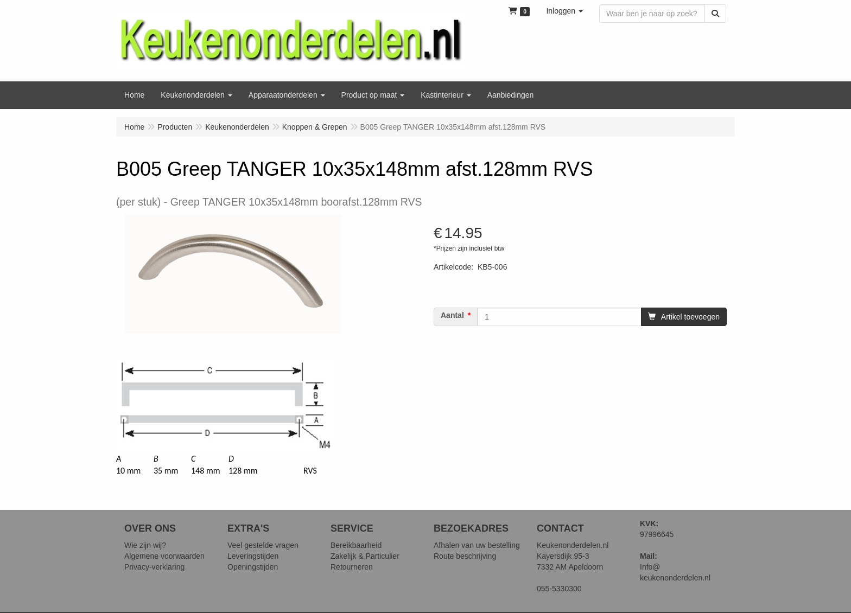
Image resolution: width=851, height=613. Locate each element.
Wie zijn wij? (145, 545)
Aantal (452, 315)
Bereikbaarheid (356, 545)
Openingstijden (252, 567)
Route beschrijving (465, 556)
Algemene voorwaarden (164, 556)
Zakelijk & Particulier (365, 556)
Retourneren (352, 567)
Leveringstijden (252, 556)
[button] (564, 11)
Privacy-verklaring (154, 567)
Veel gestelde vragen (263, 545)
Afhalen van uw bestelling (477, 545)
